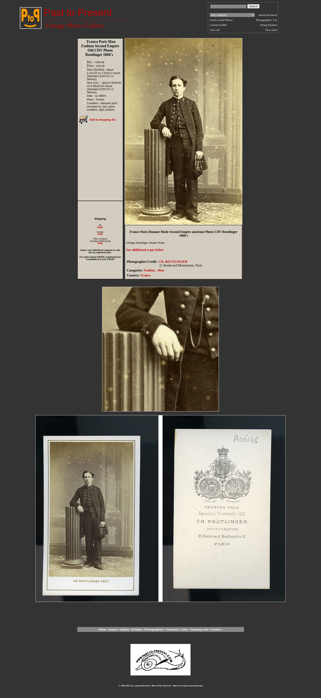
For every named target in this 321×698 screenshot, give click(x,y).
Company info (199, 629)
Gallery (124, 629)
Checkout (172, 629)
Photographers (154, 629)
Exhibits (137, 629)
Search (113, 629)
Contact (216, 629)
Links (184, 629)
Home (102, 629)
